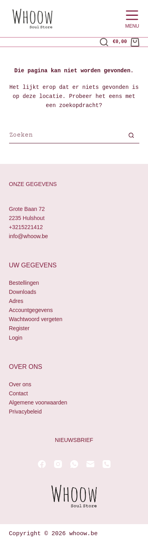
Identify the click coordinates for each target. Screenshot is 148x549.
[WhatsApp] (74, 464)
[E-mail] (90, 464)
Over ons (20, 384)
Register (19, 328)
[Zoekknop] (131, 136)
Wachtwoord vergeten (36, 319)
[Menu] (132, 18)
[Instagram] (58, 464)
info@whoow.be (28, 236)
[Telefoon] (107, 464)
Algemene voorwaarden (38, 402)
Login (15, 338)
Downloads (22, 292)
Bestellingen (24, 283)
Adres (16, 301)
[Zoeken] (104, 42)
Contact (18, 393)
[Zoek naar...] (66, 136)
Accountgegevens (31, 310)
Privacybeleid (25, 411)
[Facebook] (42, 464)
